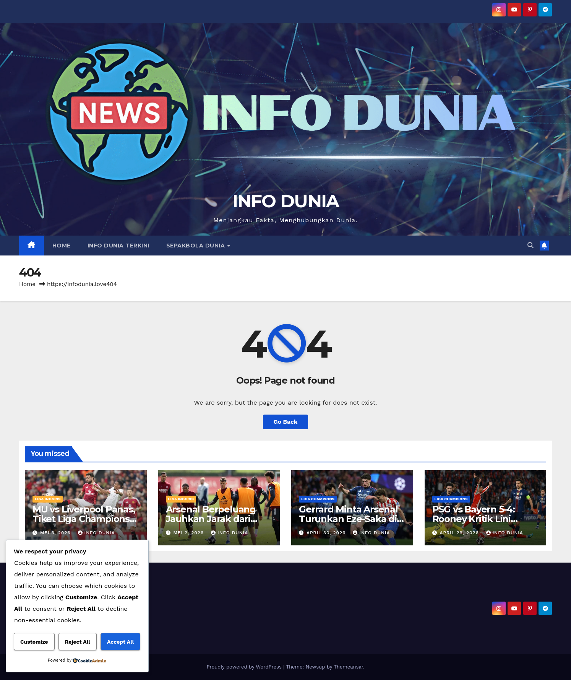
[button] (530, 245)
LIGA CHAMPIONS (317, 499)
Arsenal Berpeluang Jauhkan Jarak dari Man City (211, 519)
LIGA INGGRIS (47, 499)
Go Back (285, 421)
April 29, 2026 (460, 532)
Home (27, 284)
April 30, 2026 (327, 532)
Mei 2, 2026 (189, 532)
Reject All (77, 642)
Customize (34, 642)
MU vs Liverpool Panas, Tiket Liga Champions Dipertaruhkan (83, 519)
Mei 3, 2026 (56, 532)
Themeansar (348, 667)
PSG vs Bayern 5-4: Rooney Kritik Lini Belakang (473, 519)
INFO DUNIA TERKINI (118, 245)
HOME (61, 245)
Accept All (120, 642)
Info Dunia (96, 532)
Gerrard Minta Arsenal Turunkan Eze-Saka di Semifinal (348, 519)
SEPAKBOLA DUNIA (196, 245)
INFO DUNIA (285, 201)
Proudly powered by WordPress (244, 667)
